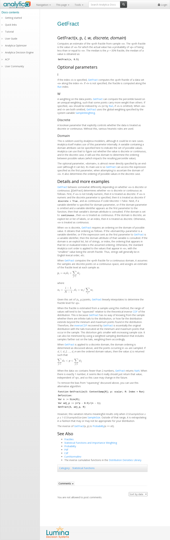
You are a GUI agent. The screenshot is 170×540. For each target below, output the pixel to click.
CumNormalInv (72, 456)
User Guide (11, 38)
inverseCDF (80, 325)
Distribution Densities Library (125, 460)
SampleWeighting (85, 113)
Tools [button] (79, 4)
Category (64, 468)
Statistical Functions (83, 468)
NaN (137, 370)
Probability (98, 426)
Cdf (66, 453)
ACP (7, 59)
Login (162, 4)
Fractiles (69, 439)
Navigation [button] (43, 4)
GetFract (93, 79)
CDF (135, 311)
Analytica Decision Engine (19, 52)
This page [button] (62, 4)
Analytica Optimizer (16, 45)
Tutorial (9, 31)
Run (59, 86)
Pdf (66, 449)
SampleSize (94, 417)
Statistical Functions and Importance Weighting (90, 442)
